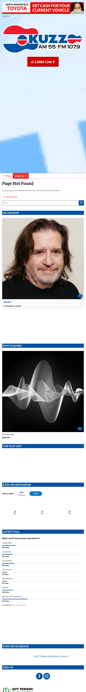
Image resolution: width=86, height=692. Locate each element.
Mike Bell (7, 302)
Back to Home (10, 197)
